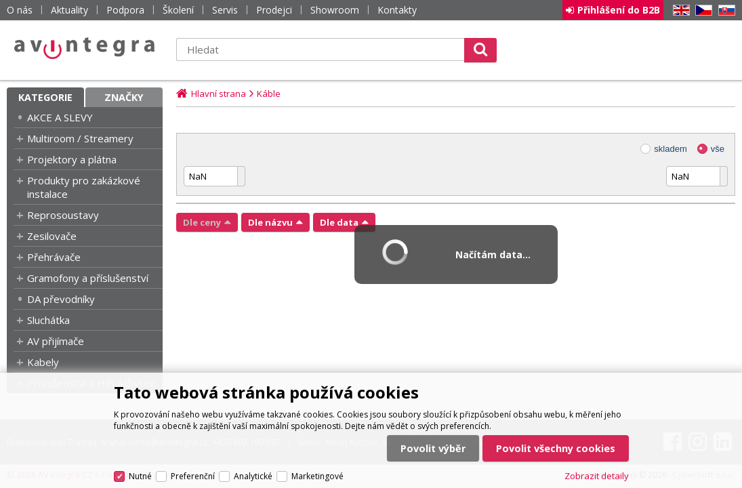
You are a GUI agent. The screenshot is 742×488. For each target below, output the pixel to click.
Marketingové (317, 476)
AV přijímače (55, 341)
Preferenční (193, 476)
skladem (670, 149)
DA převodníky (61, 299)
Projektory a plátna (72, 159)
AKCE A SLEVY (60, 117)
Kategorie (45, 97)
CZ (701, 10)
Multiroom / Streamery (80, 138)
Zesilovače (52, 236)
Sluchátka (48, 320)
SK (724, 10)
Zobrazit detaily (596, 476)
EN (679, 10)
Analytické (253, 476)
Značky (124, 97)
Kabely (43, 362)
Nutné (140, 476)
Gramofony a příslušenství (87, 278)
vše (717, 149)
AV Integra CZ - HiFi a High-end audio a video (85, 48)
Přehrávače (54, 257)
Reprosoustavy (63, 215)
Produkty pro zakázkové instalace (83, 187)
